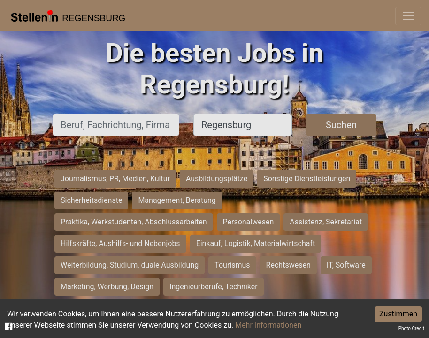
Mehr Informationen (268, 325)
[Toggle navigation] (408, 16)
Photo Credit (411, 328)
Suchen (341, 125)
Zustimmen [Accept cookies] (398, 313)
